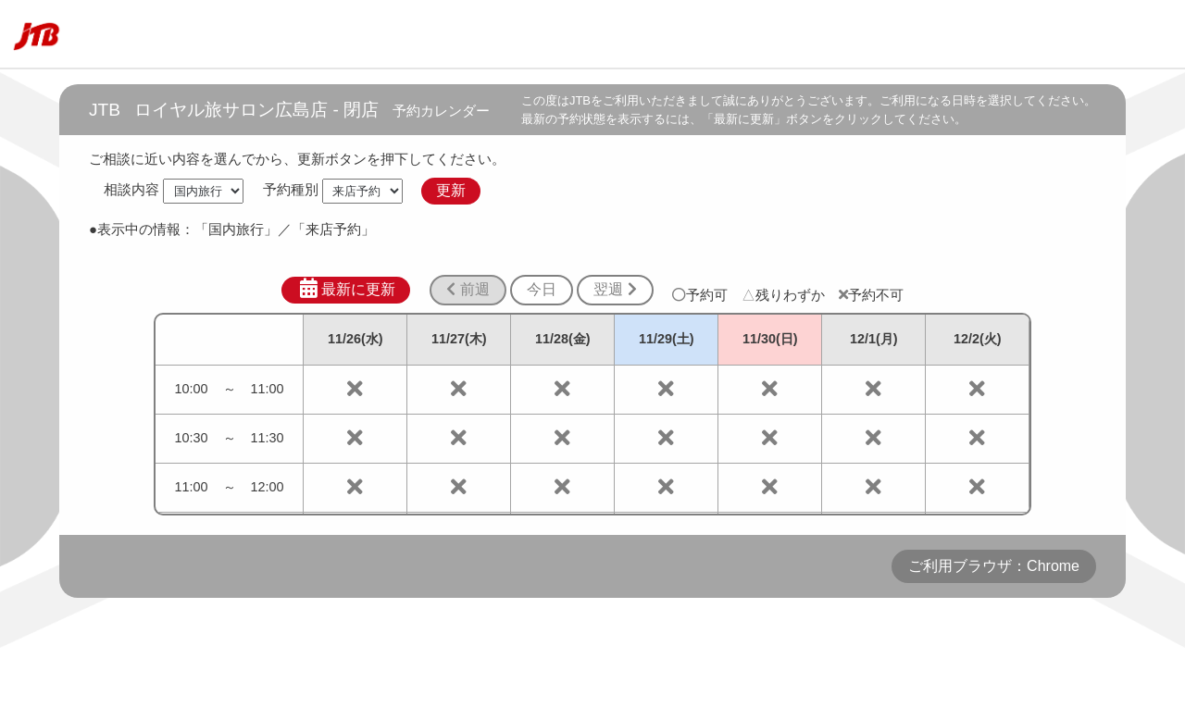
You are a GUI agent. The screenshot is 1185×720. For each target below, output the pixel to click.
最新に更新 (345, 288)
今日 (541, 289)
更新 (451, 190)
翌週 (614, 289)
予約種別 (290, 190)
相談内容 (131, 190)
